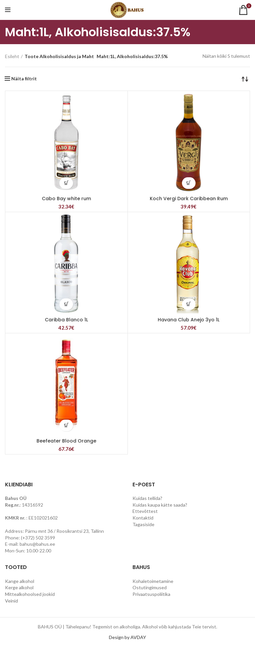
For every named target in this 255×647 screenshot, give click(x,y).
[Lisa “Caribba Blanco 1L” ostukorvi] (66, 304)
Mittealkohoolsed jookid (30, 594)
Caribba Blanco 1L (66, 319)
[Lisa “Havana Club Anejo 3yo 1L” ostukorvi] (189, 304)
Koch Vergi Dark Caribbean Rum (189, 198)
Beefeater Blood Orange (66, 441)
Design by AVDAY (127, 637)
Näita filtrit (24, 78)
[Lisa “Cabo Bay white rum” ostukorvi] (66, 183)
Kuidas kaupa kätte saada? (159, 505)
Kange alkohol (19, 581)
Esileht (12, 56)
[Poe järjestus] (245, 79)
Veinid (11, 601)
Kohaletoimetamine (152, 581)
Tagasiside (143, 524)
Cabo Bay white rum (66, 198)
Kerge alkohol (19, 587)
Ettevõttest (145, 511)
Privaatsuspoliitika (151, 594)
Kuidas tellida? (147, 498)
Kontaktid (142, 518)
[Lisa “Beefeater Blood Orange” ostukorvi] (66, 425)
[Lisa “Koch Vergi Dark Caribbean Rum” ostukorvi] (189, 183)
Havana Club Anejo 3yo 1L (188, 319)
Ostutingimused (149, 587)
